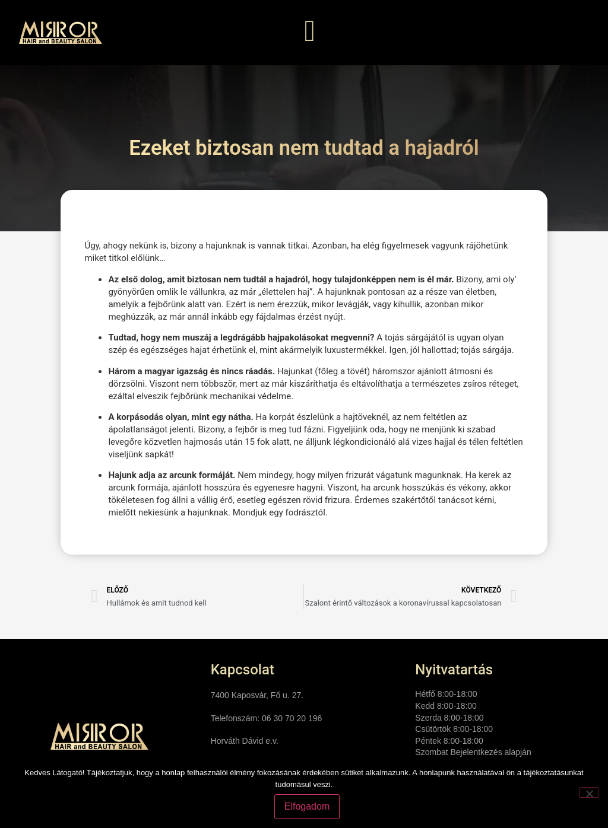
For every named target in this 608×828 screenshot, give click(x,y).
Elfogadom (307, 806)
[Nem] (589, 792)
